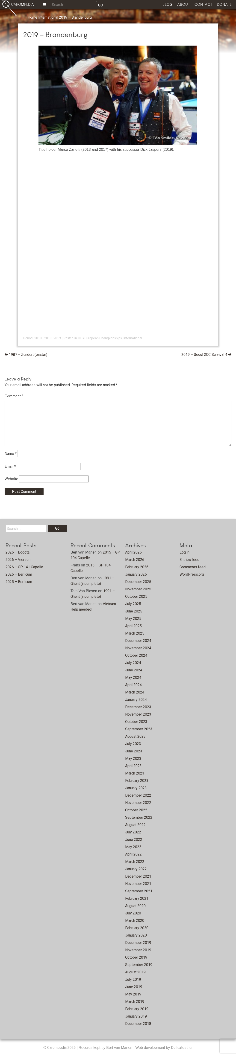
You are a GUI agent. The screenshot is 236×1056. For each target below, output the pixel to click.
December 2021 (138, 876)
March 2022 (134, 861)
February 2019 (136, 1009)
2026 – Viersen (18, 559)
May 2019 (133, 994)
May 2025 (133, 618)
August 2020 (135, 906)
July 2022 (133, 832)
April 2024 (133, 685)
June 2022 (133, 839)
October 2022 (136, 810)
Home (32, 17)
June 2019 (133, 987)
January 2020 (136, 935)
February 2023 (136, 780)
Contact (203, 4)
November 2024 (138, 648)
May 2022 (133, 847)
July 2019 (133, 979)
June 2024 (133, 670)
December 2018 (138, 1023)
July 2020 (133, 913)
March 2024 (134, 692)
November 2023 (138, 714)
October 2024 (136, 655)
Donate (224, 4)
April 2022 (133, 854)
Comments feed (193, 567)
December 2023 (138, 707)
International (48, 17)
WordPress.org (192, 574)
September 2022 (138, 817)
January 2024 (136, 699)
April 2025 (133, 626)
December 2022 (138, 795)
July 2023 (133, 744)
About (183, 4)
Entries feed (189, 559)
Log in (184, 552)
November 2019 (138, 950)
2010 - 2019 (43, 338)
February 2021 (136, 898)
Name (11, 453)
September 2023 (138, 729)
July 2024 (133, 663)
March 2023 (134, 773)
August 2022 (135, 825)
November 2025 (138, 589)
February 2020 (136, 928)
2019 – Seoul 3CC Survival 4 (204, 354)
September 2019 (138, 965)
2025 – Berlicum (19, 582)
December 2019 (138, 942)
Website (11, 479)
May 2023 (133, 758)
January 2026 (136, 574)
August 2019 (135, 972)
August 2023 (135, 736)
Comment (14, 396)
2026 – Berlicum (19, 574)
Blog (167, 4)
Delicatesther (182, 1047)
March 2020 (134, 920)
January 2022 (136, 869)
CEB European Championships (100, 338)
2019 (57, 338)
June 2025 (133, 611)
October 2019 (136, 957)
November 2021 (138, 884)
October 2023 (136, 721)
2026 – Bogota (18, 552)
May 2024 (133, 677)
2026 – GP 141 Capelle (24, 567)
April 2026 (133, 552)
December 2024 (138, 640)
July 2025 (133, 604)
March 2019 (134, 1001)
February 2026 (136, 567)
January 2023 (136, 788)
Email (10, 466)
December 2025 (138, 582)
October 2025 (136, 596)
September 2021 (138, 891)
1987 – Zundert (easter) (28, 354)
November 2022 (138, 803)
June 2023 (133, 751)
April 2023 (133, 766)
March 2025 (134, 633)
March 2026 (134, 559)
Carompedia (57, 1047)
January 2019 (136, 1016)
